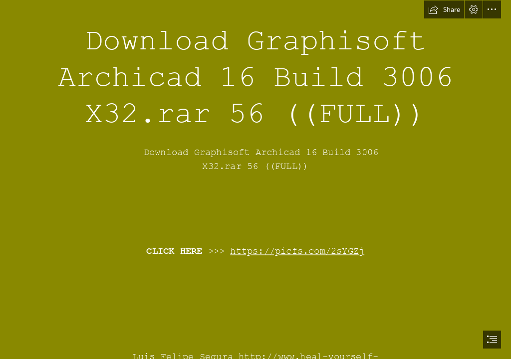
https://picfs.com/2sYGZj (298, 251)
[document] (255, 179)
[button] (444, 9)
